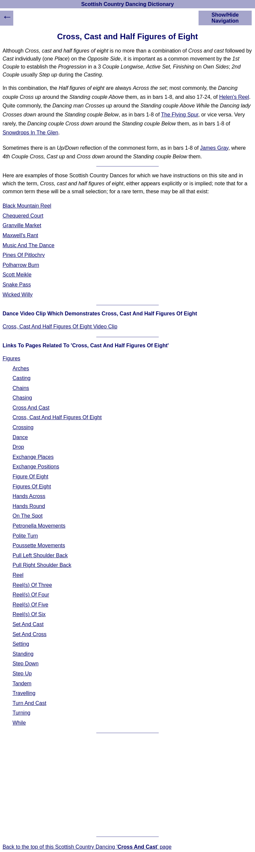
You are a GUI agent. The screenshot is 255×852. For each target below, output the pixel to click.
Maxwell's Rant (20, 235)
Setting (21, 644)
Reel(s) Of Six (29, 614)
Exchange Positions (36, 466)
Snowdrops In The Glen (30, 132)
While (19, 723)
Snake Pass (17, 284)
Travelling (24, 693)
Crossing (23, 427)
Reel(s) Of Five (30, 604)
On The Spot (27, 516)
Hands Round (29, 506)
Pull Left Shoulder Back (40, 555)
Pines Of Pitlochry (24, 255)
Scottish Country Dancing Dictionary (127, 4)
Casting (22, 378)
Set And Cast (28, 624)
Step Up (22, 673)
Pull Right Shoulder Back (42, 565)
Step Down (26, 663)
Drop (18, 447)
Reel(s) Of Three (32, 585)
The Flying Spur (179, 114)
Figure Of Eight (30, 476)
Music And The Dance (28, 245)
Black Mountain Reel (27, 206)
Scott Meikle (17, 274)
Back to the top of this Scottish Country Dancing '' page (87, 847)
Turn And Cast (29, 703)
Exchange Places (33, 457)
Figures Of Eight (32, 486)
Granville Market (22, 225)
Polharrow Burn (21, 265)
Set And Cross (29, 634)
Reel (18, 575)
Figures (11, 358)
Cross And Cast (31, 408)
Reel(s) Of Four (31, 594)
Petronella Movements (39, 526)
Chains (21, 388)
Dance (20, 437)
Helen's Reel (234, 97)
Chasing (22, 398)
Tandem (22, 683)
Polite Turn (25, 536)
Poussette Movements (39, 545)
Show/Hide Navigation (225, 18)
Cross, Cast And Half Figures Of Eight (57, 417)
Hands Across (29, 496)
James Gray (214, 148)
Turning (22, 713)
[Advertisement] (128, 784)
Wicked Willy (18, 294)
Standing (23, 654)
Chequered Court (23, 216)
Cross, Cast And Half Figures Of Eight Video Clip (60, 326)
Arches (21, 368)
